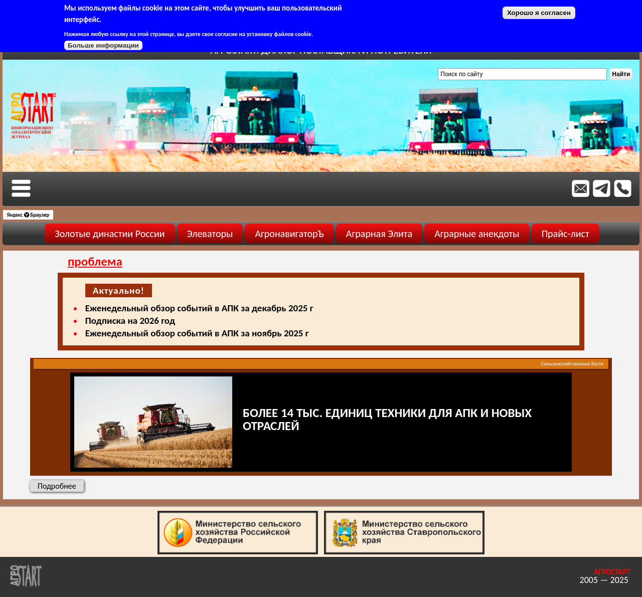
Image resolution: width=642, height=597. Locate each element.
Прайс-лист (565, 234)
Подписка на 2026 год (130, 320)
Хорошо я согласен (539, 13)
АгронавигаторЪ (289, 234)
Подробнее (61, 486)
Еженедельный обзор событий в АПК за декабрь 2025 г (199, 308)
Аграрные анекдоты (477, 234)
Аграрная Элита (379, 234)
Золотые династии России (110, 234)
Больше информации (103, 45)
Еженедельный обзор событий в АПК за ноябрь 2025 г (197, 333)
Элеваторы (210, 234)
